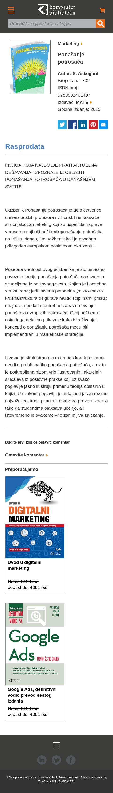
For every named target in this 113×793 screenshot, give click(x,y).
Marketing (70, 43)
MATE (84, 102)
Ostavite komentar (26, 455)
